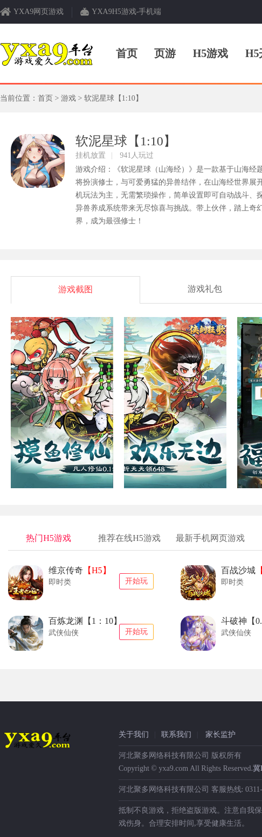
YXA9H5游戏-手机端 (126, 12)
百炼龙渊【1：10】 (85, 620)
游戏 (68, 98)
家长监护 (220, 734)
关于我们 (134, 734)
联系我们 (176, 734)
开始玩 (136, 581)
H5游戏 (211, 53)
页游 (165, 53)
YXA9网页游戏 (38, 12)
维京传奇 (80, 570)
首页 (126, 53)
